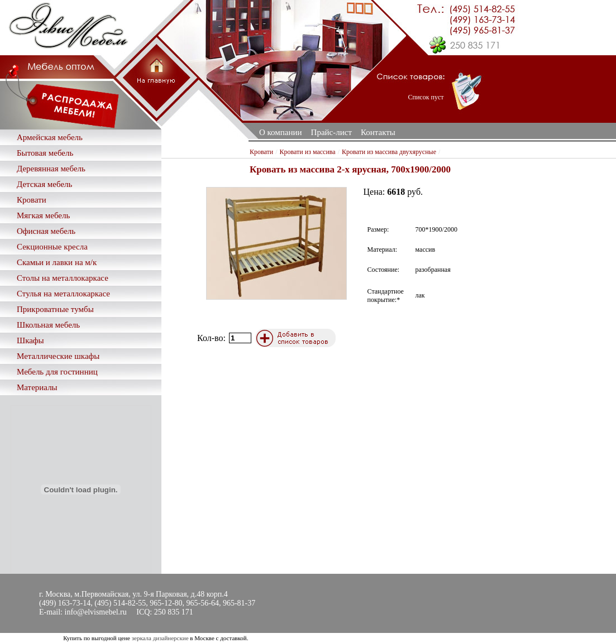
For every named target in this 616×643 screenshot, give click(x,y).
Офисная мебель (46, 231)
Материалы (37, 387)
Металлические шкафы (58, 356)
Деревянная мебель (51, 168)
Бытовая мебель (45, 152)
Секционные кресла (52, 246)
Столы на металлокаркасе (62, 277)
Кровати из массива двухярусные (389, 152)
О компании (280, 132)
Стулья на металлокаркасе (63, 293)
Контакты (378, 132)
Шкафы (30, 340)
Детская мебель (44, 184)
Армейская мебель (50, 137)
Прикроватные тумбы (55, 309)
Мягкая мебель (43, 215)
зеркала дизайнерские (160, 638)
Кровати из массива (308, 152)
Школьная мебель (48, 324)
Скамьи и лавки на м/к (57, 262)
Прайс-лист (331, 132)
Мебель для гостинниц (57, 371)
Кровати (31, 199)
